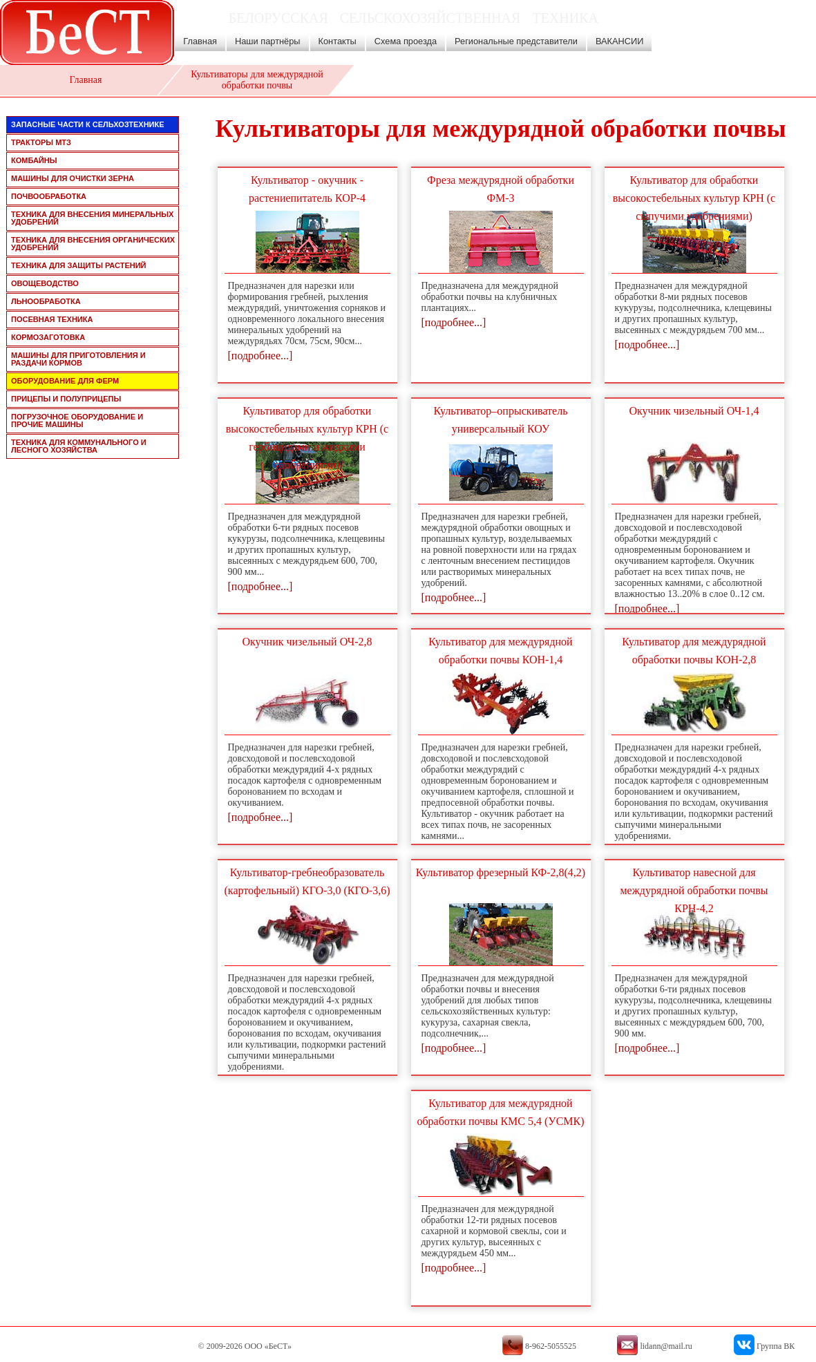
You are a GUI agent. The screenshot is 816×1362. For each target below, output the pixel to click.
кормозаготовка (48, 337)
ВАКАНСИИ (620, 41)
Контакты (338, 41)
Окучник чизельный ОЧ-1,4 (694, 411)
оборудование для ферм (65, 381)
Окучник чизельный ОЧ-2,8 (307, 641)
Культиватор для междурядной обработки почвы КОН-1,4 (500, 650)
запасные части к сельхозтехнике (87, 124)
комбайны (34, 160)
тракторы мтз (41, 142)
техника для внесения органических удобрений (93, 244)
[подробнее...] (260, 355)
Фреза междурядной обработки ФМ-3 (500, 189)
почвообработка (48, 196)
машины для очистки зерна (72, 178)
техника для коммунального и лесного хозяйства (78, 446)
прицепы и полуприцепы (66, 399)
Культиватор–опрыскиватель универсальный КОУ (501, 420)
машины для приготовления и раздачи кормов (78, 359)
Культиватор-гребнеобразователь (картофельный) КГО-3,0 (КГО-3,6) (307, 881)
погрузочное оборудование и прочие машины (77, 420)
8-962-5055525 (743, 42)
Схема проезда (405, 41)
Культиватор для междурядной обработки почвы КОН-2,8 (694, 650)
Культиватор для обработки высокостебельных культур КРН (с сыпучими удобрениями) (694, 198)
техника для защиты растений (78, 265)
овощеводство (45, 283)
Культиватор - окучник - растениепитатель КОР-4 (307, 189)
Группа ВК (776, 1346)
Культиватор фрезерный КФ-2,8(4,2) (500, 872)
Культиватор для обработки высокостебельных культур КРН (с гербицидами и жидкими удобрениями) (307, 438)
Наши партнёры (268, 41)
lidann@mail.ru (731, 28)
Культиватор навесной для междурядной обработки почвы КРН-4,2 (694, 890)
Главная (200, 41)
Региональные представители (516, 41)
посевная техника (52, 319)
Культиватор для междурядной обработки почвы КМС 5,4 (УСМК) (500, 1112)
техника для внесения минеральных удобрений (92, 218)
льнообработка (46, 301)
